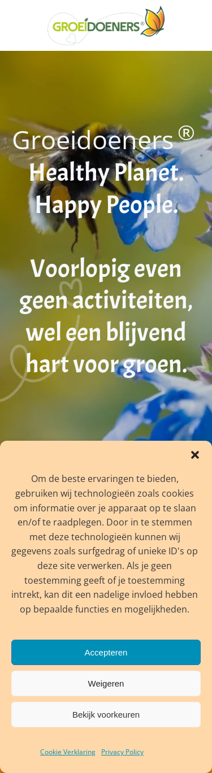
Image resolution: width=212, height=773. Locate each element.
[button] (195, 455)
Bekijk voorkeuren (106, 714)
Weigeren (106, 683)
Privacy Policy (122, 752)
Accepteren (106, 652)
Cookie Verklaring (68, 752)
